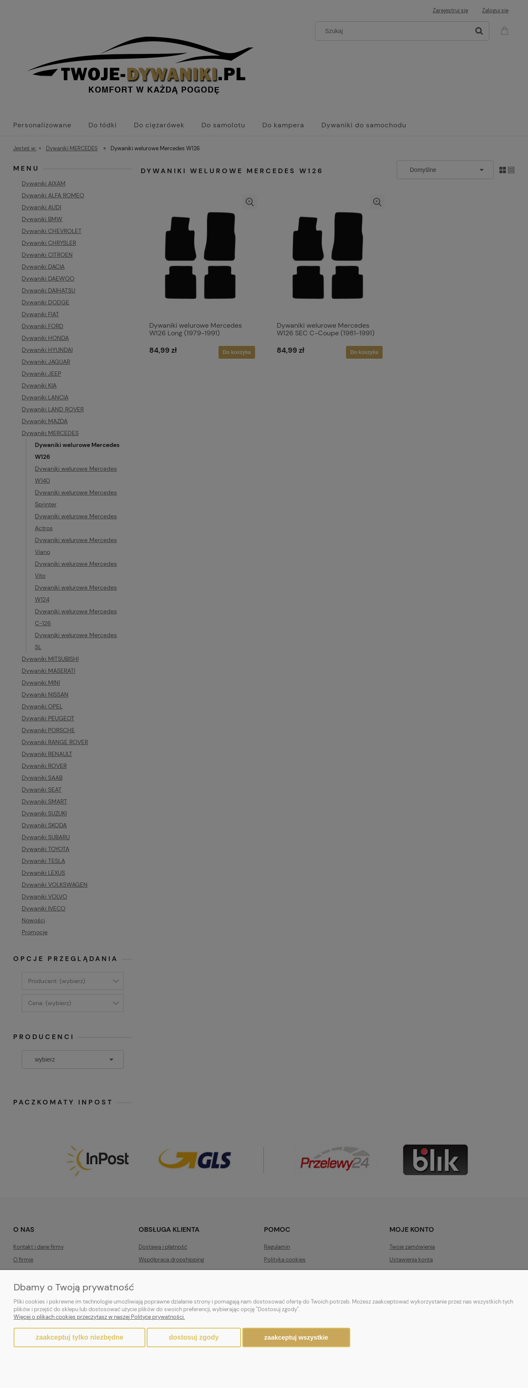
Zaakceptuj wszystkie (296, 1337)
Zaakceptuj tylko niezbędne (79, 1337)
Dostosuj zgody (194, 1337)
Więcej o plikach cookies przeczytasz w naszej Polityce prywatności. (99, 1317)
